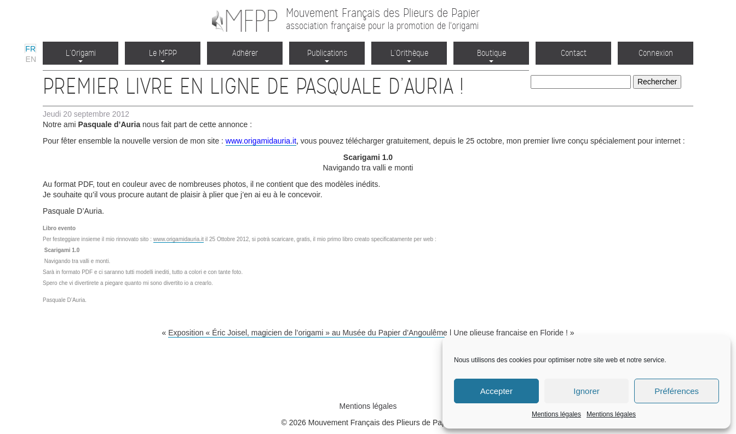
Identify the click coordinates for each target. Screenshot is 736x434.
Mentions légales (556, 414)
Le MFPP (163, 55)
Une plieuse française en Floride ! (510, 332)
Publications (327, 55)
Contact (573, 53)
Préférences (676, 391)
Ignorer (586, 391)
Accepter (496, 391)
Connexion (656, 53)
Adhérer (245, 53)
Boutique (491, 55)
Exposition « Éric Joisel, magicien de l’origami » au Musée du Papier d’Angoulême (307, 332)
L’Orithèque (409, 55)
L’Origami (81, 55)
